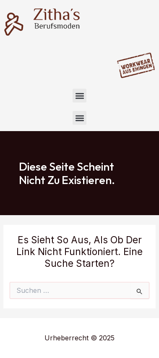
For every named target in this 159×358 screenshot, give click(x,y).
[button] (79, 96)
